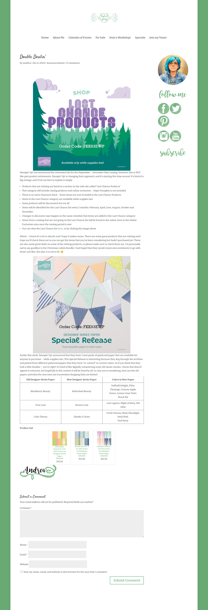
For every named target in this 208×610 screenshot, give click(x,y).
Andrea (27, 63)
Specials (140, 37)
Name (24, 545)
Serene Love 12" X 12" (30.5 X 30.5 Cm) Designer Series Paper (82, 450)
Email (24, 554)
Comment (26, 508)
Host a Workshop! (120, 37)
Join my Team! (158, 37)
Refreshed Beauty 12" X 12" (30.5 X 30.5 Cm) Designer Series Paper (59, 451)
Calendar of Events (79, 37)
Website (24, 564)
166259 (59, 458)
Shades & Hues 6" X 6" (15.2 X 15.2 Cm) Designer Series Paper (104, 450)
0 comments (73, 63)
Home (45, 37)
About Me (58, 37)
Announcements (56, 63)
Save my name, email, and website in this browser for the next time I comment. (65, 572)
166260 (104, 456)
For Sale (100, 37)
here (60, 228)
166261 (81, 456)
